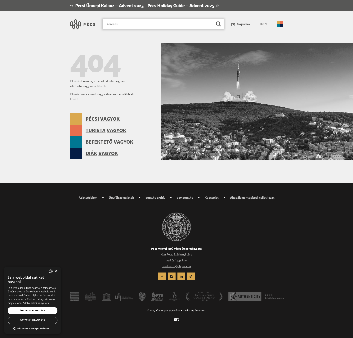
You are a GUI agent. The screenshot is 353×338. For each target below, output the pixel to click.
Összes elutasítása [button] (32, 320)
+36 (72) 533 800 (177, 260)
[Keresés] (158, 24)
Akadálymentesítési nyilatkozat (252, 198)
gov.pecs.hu (185, 198)
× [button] (56, 271)
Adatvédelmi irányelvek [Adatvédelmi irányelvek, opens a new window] (36, 303)
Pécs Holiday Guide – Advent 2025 (180, 5)
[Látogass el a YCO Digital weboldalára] (176, 319)
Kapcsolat (212, 198)
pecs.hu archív (155, 198)
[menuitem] (162, 276)
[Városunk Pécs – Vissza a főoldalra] (82, 24)
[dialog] (32, 300)
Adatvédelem (88, 198)
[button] (32, 328)
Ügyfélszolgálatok (121, 198)
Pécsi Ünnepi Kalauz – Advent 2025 (109, 5)
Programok (243, 24)
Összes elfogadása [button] (32, 310)
